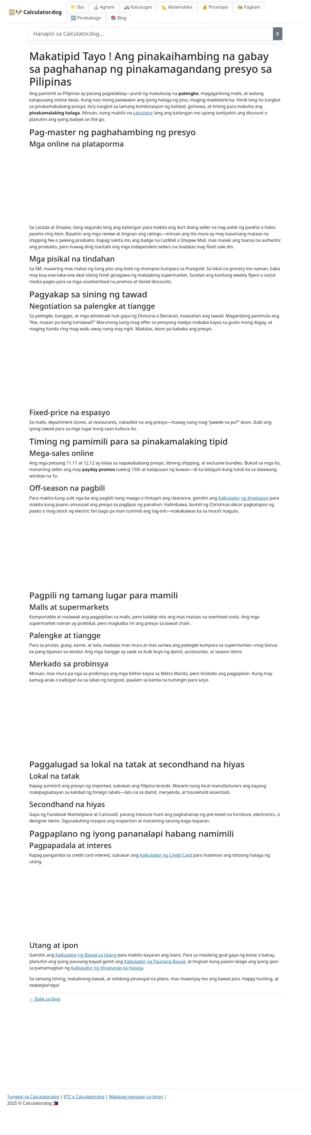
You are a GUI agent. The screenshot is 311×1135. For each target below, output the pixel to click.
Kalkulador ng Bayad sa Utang (85, 955)
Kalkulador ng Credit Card (166, 855)
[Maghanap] (277, 33)
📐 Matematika (177, 7)
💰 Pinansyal (215, 7)
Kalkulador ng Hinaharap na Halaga (107, 968)
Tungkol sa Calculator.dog (33, 1097)
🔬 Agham (103, 7)
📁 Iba (77, 7)
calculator (143, 113)
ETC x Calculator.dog (84, 1097)
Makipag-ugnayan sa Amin (136, 1097)
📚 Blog (119, 18)
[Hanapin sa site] (151, 33)
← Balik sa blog (44, 999)
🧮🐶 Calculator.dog (35, 12)
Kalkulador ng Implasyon (243, 498)
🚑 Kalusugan (138, 7)
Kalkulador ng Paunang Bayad (154, 961)
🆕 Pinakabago (86, 18)
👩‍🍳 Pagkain (249, 7)
